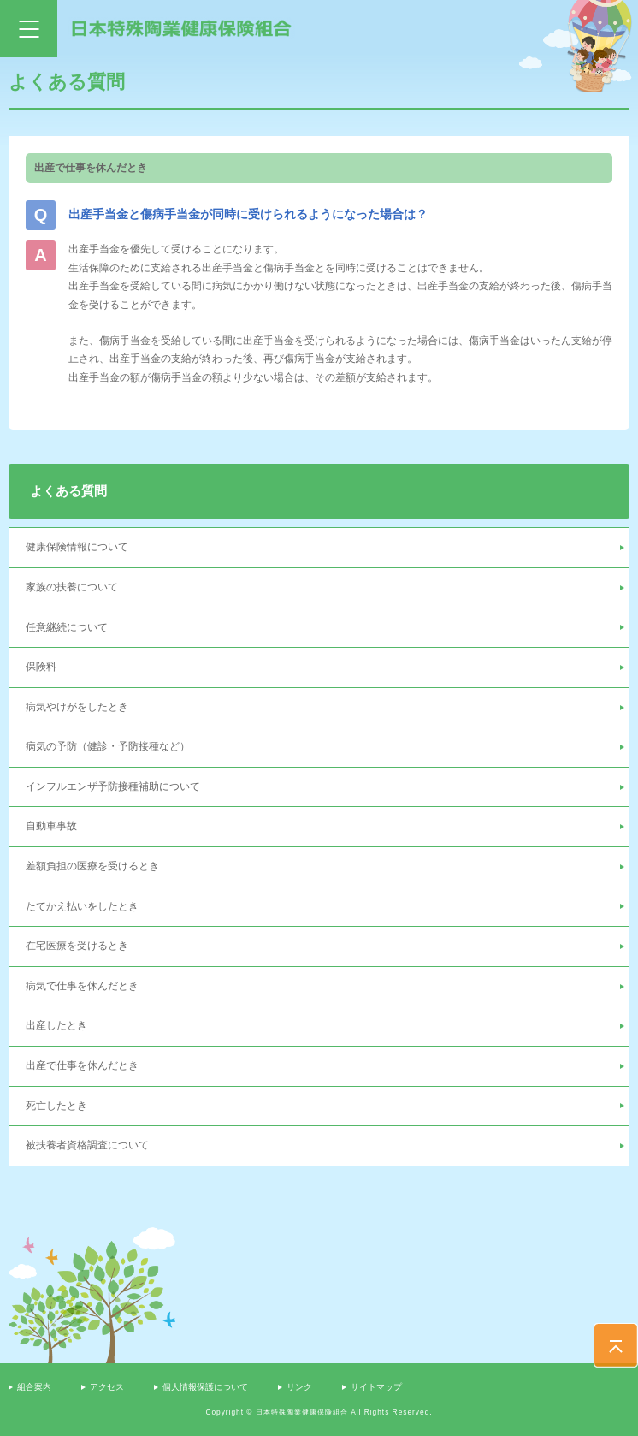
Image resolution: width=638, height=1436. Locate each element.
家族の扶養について (72, 587)
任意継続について (67, 627)
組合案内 (34, 1386)
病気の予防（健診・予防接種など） (108, 746)
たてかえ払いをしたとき (82, 906)
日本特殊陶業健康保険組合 (181, 28)
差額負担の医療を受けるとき (92, 866)
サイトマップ (376, 1386)
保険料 (41, 667)
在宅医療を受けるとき (77, 946)
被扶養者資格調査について (87, 1145)
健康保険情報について (77, 547)
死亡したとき (56, 1106)
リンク (299, 1386)
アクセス (107, 1386)
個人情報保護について (205, 1386)
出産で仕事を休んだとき (82, 1065)
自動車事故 (51, 826)
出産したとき (56, 1025)
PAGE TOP (616, 1345)
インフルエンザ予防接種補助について (113, 786)
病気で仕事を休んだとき (82, 986)
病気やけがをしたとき (77, 707)
